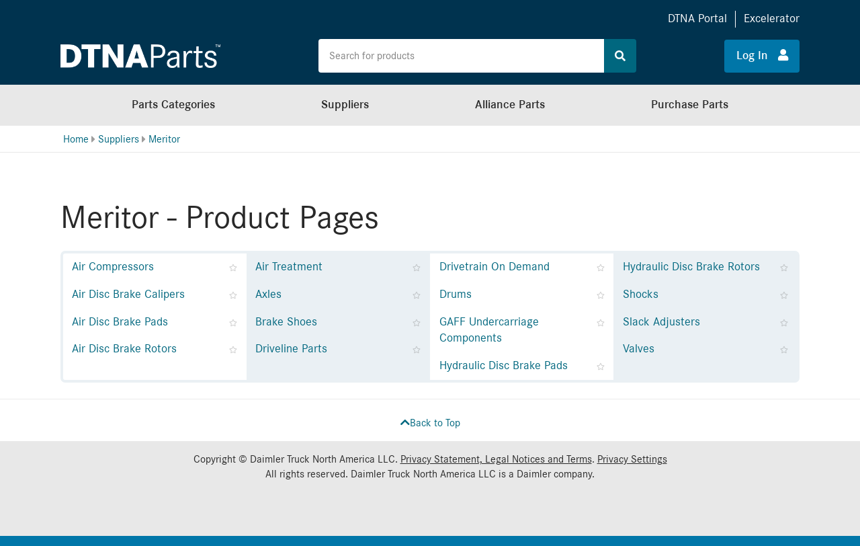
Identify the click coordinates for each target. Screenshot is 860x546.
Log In (762, 55)
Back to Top (430, 423)
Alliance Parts (510, 104)
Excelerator (772, 18)
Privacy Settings (632, 459)
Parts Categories (173, 104)
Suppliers (345, 104)
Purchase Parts (689, 104)
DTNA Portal (697, 18)
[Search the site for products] (461, 56)
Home (76, 139)
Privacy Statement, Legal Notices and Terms (496, 459)
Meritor (164, 139)
